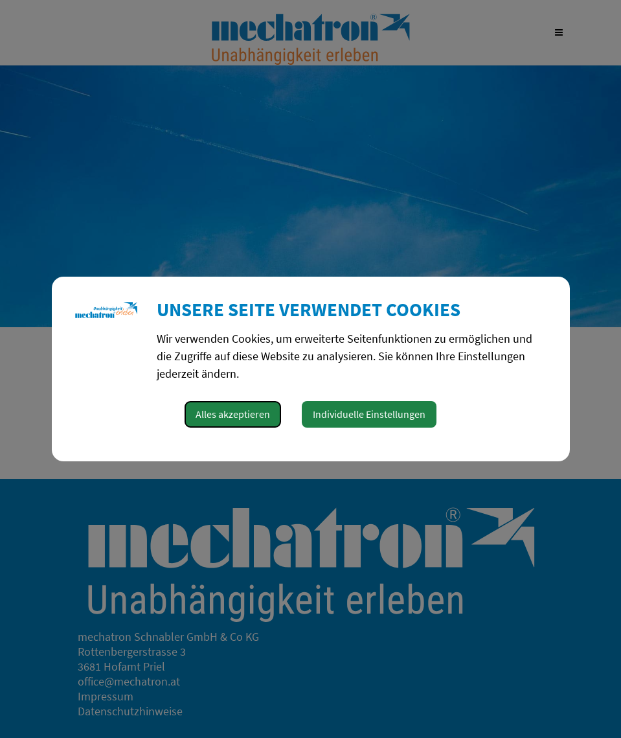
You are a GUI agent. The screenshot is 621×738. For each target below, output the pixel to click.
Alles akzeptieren (233, 414)
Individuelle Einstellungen (369, 414)
